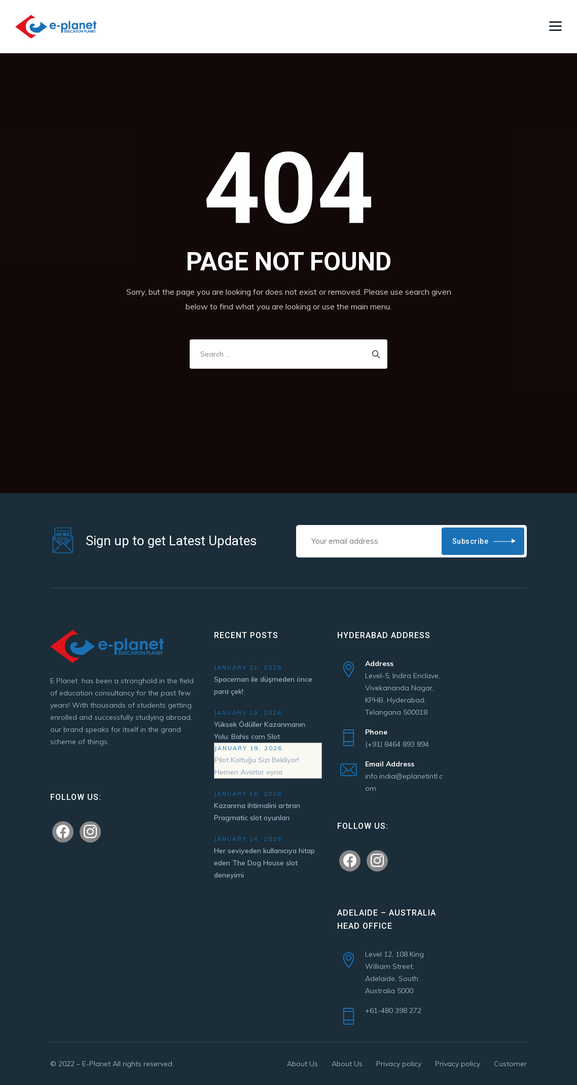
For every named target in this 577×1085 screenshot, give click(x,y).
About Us (302, 1063)
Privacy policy (398, 1063)
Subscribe (470, 541)
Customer (510, 1063)
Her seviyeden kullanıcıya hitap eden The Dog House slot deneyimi (264, 863)
